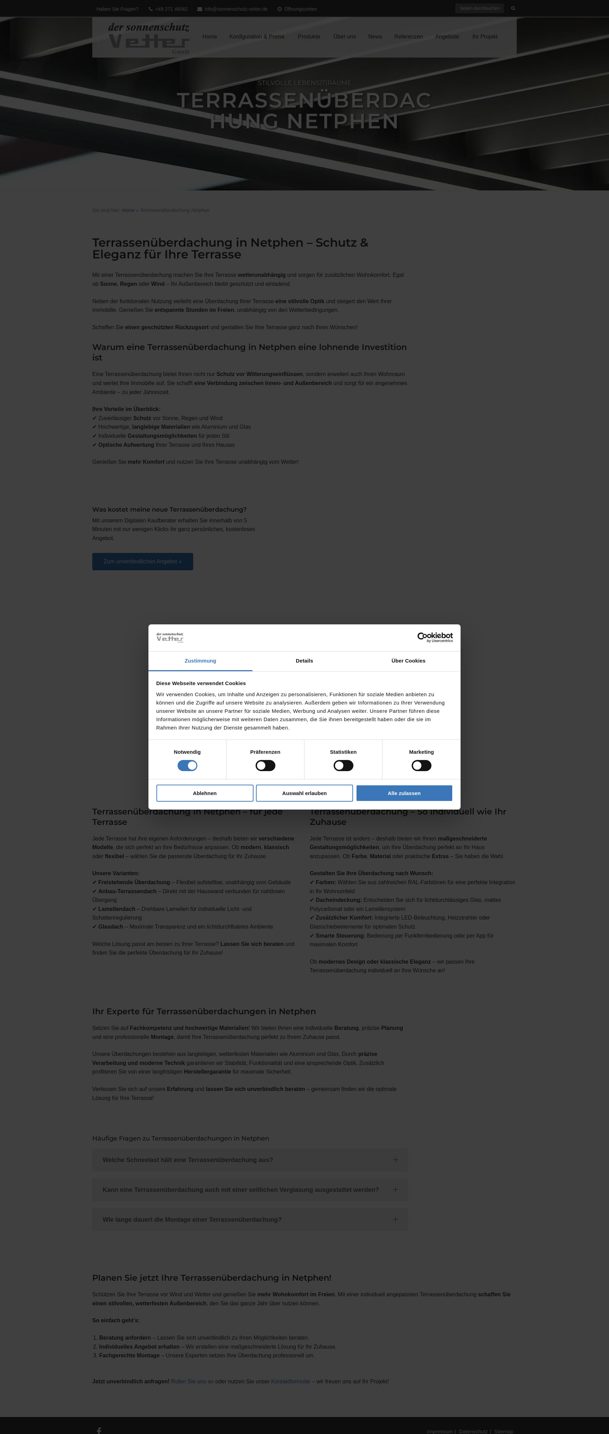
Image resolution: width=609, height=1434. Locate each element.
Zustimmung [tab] (200, 661)
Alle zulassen (404, 793)
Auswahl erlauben (304, 793)
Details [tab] (304, 661)
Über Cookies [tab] (409, 661)
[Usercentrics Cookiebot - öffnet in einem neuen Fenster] (422, 637)
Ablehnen (204, 793)
